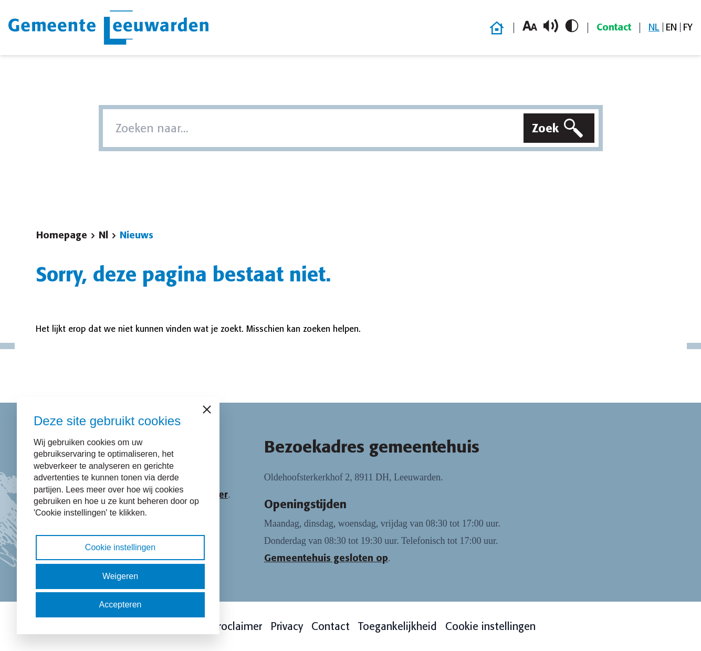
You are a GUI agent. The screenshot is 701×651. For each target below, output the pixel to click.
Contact (614, 27)
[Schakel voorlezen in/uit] (550, 25)
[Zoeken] (559, 128)
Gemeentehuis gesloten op (326, 558)
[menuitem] (654, 27)
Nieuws (136, 235)
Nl (103, 235)
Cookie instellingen (490, 626)
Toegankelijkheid (397, 626)
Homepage (61, 235)
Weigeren (120, 576)
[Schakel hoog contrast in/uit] (571, 25)
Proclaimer (237, 626)
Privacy (286, 626)
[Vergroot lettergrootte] (529, 25)
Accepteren (120, 604)
